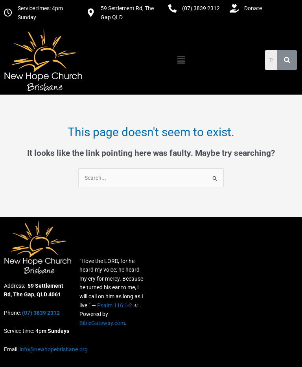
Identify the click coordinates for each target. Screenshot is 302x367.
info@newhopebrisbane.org (53, 349)
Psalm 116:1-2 (114, 305)
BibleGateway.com (102, 323)
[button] (181, 60)
